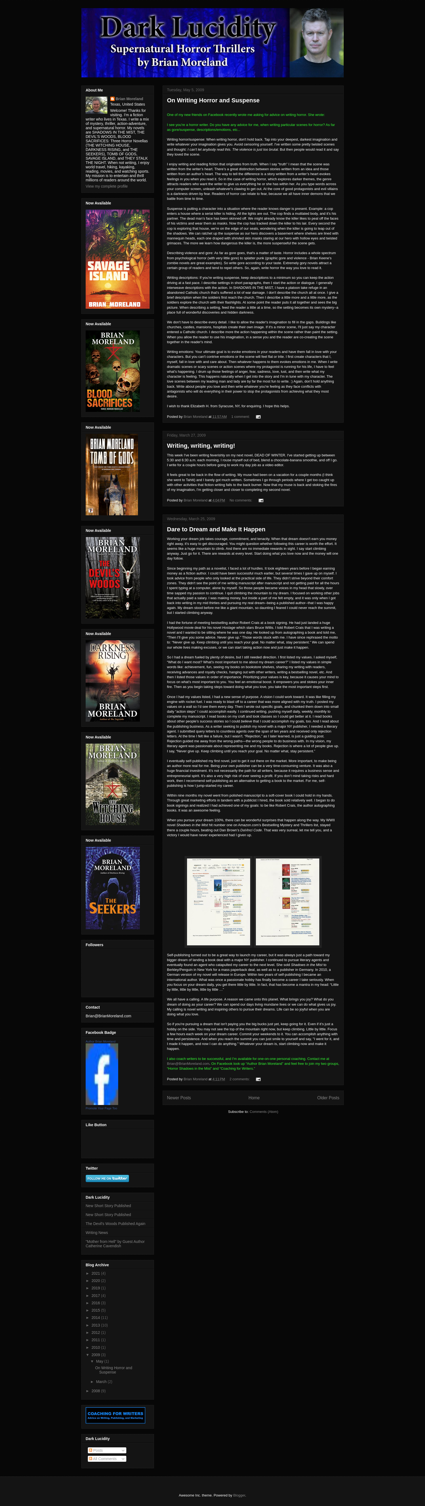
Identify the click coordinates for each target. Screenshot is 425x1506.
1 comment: (241, 417)
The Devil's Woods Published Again (115, 1223)
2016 (96, 1303)
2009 (96, 1355)
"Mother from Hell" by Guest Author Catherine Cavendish (115, 1243)
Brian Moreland (129, 99)
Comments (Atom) (264, 1112)
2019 (96, 1288)
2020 (96, 1280)
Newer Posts (179, 1097)
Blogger (239, 1495)
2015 (96, 1310)
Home (254, 1097)
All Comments (103, 1459)
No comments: (241, 500)
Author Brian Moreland (100, 1041)
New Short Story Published (108, 1206)
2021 (96, 1273)
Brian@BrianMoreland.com (188, 1064)
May (100, 1361)
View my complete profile (107, 186)
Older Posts (328, 1097)
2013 (96, 1325)
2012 (96, 1332)
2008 (96, 1391)
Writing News (97, 1232)
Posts (96, 1450)
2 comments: (240, 1079)
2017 (96, 1295)
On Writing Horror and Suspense (213, 100)
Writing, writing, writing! (201, 445)
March (102, 1381)
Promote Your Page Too (101, 1108)
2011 (96, 1340)
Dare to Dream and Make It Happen (216, 529)
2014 (96, 1317)
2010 (96, 1347)
